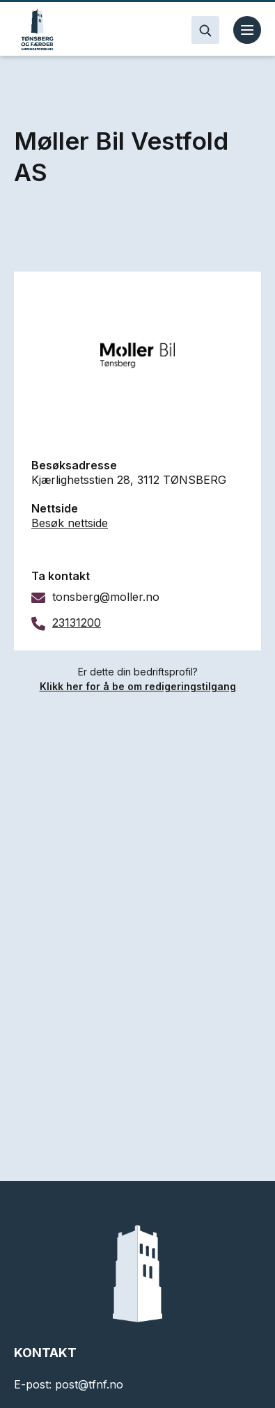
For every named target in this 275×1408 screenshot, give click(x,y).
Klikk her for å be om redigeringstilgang (138, 686)
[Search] (205, 30)
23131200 (76, 622)
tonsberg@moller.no (105, 597)
